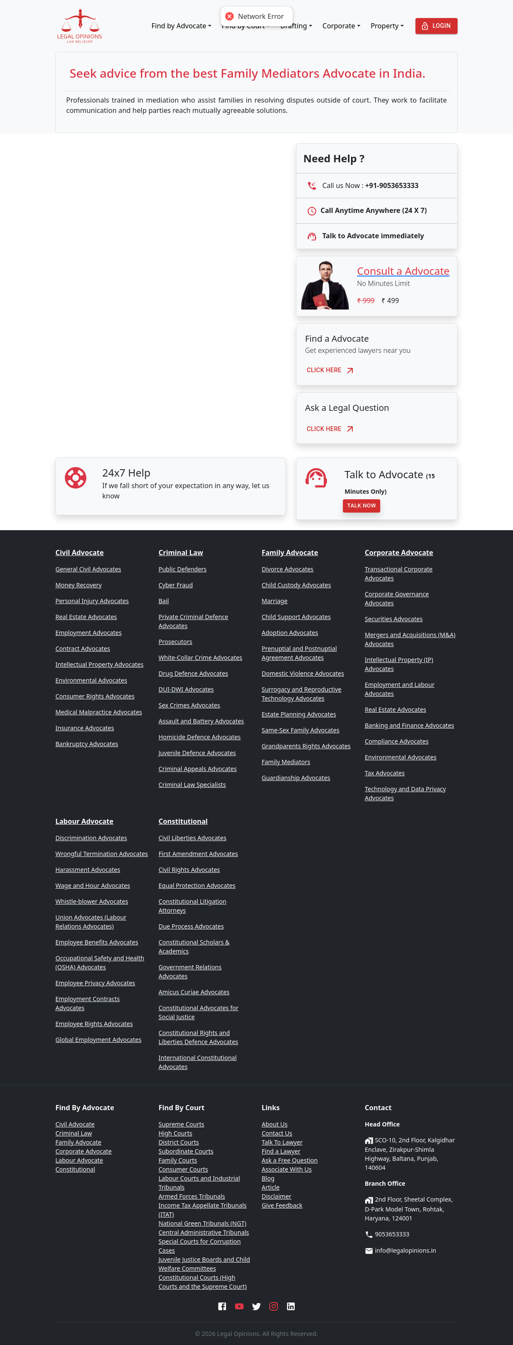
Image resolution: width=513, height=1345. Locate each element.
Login (436, 26)
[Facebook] (222, 1305)
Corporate (339, 25)
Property (385, 25)
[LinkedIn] (290, 1305)
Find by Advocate (179, 25)
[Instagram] (273, 1305)
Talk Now (361, 506)
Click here (332, 370)
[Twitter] (256, 1305)
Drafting (293, 25)
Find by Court (243, 25)
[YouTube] (239, 1305)
